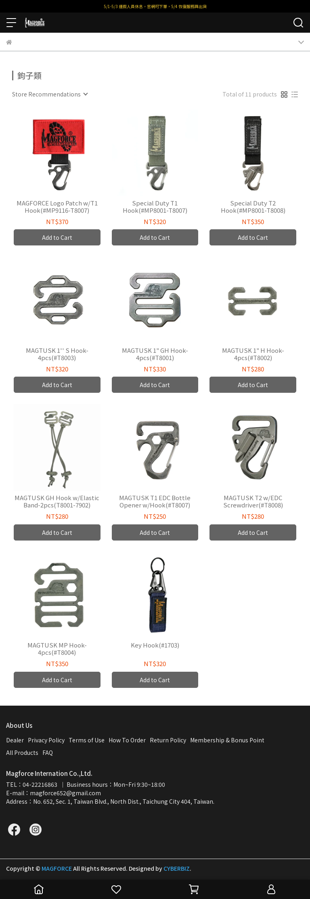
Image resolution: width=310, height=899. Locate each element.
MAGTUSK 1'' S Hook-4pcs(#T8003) (57, 354)
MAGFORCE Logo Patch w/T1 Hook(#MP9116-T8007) (57, 206)
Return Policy (168, 740)
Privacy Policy (46, 740)
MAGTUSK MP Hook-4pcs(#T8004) (57, 648)
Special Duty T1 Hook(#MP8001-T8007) (155, 206)
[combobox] (49, 94)
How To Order (127, 740)
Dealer (15, 740)
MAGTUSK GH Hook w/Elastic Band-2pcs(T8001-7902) (57, 501)
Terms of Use (87, 740)
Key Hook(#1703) (155, 645)
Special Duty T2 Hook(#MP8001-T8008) (253, 206)
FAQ (47, 752)
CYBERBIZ (176, 868)
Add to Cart (57, 237)
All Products (22, 752)
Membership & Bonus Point (227, 740)
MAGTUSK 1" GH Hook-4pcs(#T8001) (155, 354)
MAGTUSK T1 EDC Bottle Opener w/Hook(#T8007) (155, 501)
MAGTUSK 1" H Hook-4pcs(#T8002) (253, 354)
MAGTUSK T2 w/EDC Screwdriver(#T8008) (253, 501)
